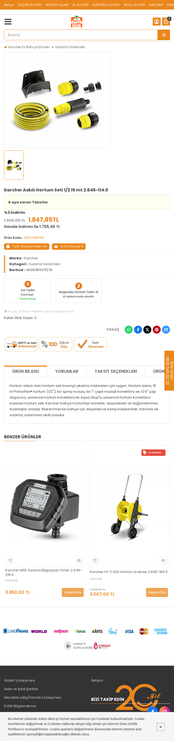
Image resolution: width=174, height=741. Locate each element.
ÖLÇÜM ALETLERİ (30, 5)
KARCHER (156, 5)
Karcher (31, 258)
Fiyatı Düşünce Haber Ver (26, 246)
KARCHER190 (34, 237)
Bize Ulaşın (172, 371)
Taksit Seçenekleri (116, 371)
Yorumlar (66, 371)
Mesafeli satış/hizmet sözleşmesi (32, 697)
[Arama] (164, 35)
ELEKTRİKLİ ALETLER (106, 5)
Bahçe (9, 5)
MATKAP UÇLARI (57, 5)
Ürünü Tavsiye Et (68, 246)
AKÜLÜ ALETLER (134, 5)
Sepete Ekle (73, 592)
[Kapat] (161, 727)
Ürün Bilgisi (25, 371)
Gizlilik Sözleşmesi (19, 680)
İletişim (97, 680)
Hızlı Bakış (78, 560)
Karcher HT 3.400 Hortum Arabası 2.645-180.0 (129, 572)
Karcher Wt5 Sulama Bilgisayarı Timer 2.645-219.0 (43, 572)
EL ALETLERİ (80, 5)
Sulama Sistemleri (70, 47)
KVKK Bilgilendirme (20, 706)
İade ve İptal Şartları (21, 688)
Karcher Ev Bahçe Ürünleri (29, 47)
